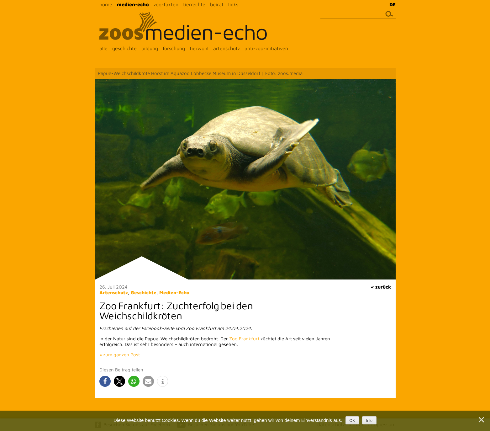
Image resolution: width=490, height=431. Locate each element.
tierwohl (199, 48)
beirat (217, 4)
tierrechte (194, 4)
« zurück (381, 287)
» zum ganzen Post (119, 354)
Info (369, 420)
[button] (105, 381)
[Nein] (480, 419)
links (233, 4)
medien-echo (133, 4)
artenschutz (226, 48)
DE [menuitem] (392, 4)
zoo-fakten (166, 4)
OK (352, 420)
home (105, 4)
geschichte (124, 48)
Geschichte (143, 292)
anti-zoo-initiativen (266, 48)
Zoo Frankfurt (244, 338)
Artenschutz (113, 292)
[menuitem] (391, 4)
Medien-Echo (174, 292)
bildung (149, 48)
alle (103, 48)
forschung (174, 48)
